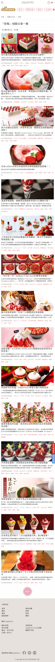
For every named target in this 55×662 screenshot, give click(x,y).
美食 (3, 613)
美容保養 (28, 608)
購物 (27, 615)
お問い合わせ (7, 632)
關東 (39, 9)
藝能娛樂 (5, 615)
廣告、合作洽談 (8, 630)
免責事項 (28, 625)
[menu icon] (2, 2)
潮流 (3, 611)
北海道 (48, 9)
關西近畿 (29, 9)
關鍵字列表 (11, 17)
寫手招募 (5, 628)
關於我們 (5, 625)
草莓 (19, 17)
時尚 (27, 613)
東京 (20, 9)
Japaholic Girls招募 (33, 628)
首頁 (2, 17)
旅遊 (27, 611)
